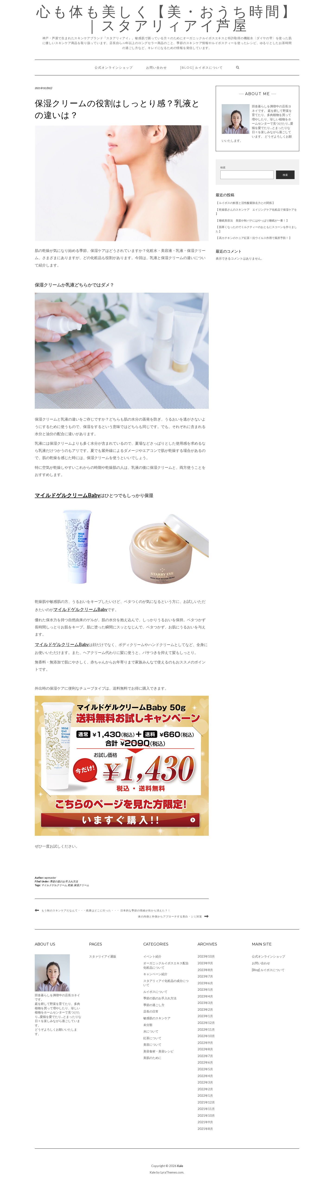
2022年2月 (205, 1089)
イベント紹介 (152, 956)
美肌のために (152, 1058)
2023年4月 (205, 996)
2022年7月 (205, 1056)
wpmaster (50, 877)
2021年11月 (206, 1109)
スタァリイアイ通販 (102, 956)
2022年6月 (205, 1062)
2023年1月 (205, 1016)
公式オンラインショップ (114, 67)
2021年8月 (205, 1129)
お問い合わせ (156, 67)
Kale (180, 1166)
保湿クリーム (81, 885)
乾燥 (70, 885)
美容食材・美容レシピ (158, 1051)
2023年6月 (205, 983)
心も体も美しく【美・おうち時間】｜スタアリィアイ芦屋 (167, 18)
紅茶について (152, 1038)
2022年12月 (206, 1023)
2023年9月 (205, 963)
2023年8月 (205, 970)
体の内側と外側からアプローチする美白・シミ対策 (170, 916)
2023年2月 (205, 1009)
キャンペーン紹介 (155, 974)
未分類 (147, 1025)
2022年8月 (205, 1049)
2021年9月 (205, 1122)
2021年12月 (206, 1102)
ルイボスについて (155, 992)
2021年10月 (206, 1115)
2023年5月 (205, 989)
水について (150, 1031)
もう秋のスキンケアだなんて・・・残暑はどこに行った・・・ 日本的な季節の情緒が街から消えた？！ (106, 910)
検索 (222, 167)
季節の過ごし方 (153, 1005)
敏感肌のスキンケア (156, 1018)
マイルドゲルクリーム (54, 885)
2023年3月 (205, 1003)
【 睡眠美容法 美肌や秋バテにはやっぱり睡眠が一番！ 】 (252, 220)
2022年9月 (205, 1043)
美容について (152, 1044)
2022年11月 (206, 1029)
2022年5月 (205, 1069)
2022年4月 (205, 1076)
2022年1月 (205, 1095)
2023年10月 (206, 956)
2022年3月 (205, 1082)
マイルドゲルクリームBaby (67, 495)
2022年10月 (206, 1036)
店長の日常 (150, 1011)
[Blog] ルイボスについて (201, 67)
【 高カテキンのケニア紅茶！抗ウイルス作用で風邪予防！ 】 (254, 238)
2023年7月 (205, 976)
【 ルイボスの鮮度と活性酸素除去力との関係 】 (245, 203)
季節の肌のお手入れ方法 (64, 881)
